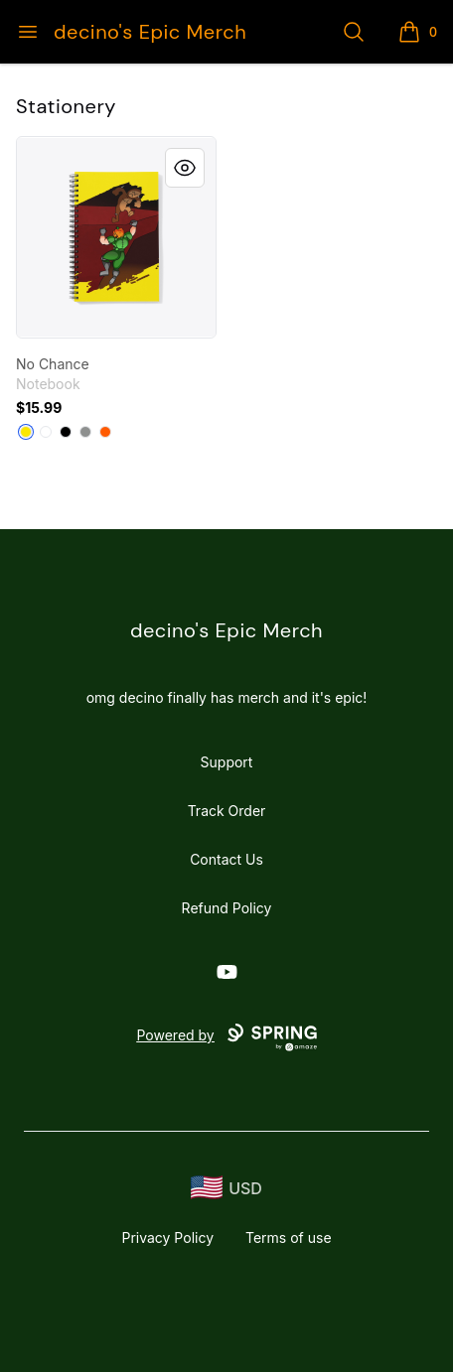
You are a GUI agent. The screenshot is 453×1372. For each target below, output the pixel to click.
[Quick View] (185, 168)
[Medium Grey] (85, 432)
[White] (46, 432)
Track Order (227, 810)
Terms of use (288, 1237)
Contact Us (226, 859)
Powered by (226, 1037)
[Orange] (105, 432)
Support (227, 762)
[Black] (66, 432)
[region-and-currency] (226, 1187)
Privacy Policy (167, 1237)
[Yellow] (26, 432)
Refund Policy (227, 907)
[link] (116, 237)
